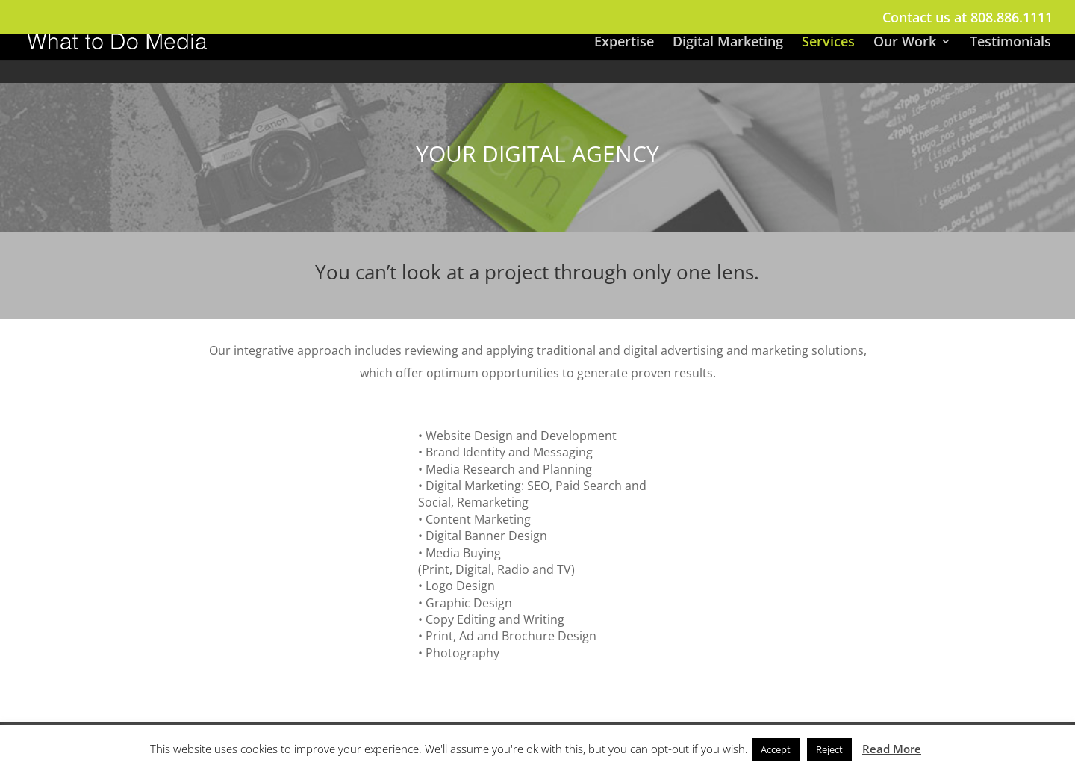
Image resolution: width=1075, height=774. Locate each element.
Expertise (624, 43)
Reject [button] (829, 749)
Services (828, 43)
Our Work (904, 43)
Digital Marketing (728, 43)
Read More (891, 748)
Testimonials (1010, 43)
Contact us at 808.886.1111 (967, 18)
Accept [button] (776, 749)
